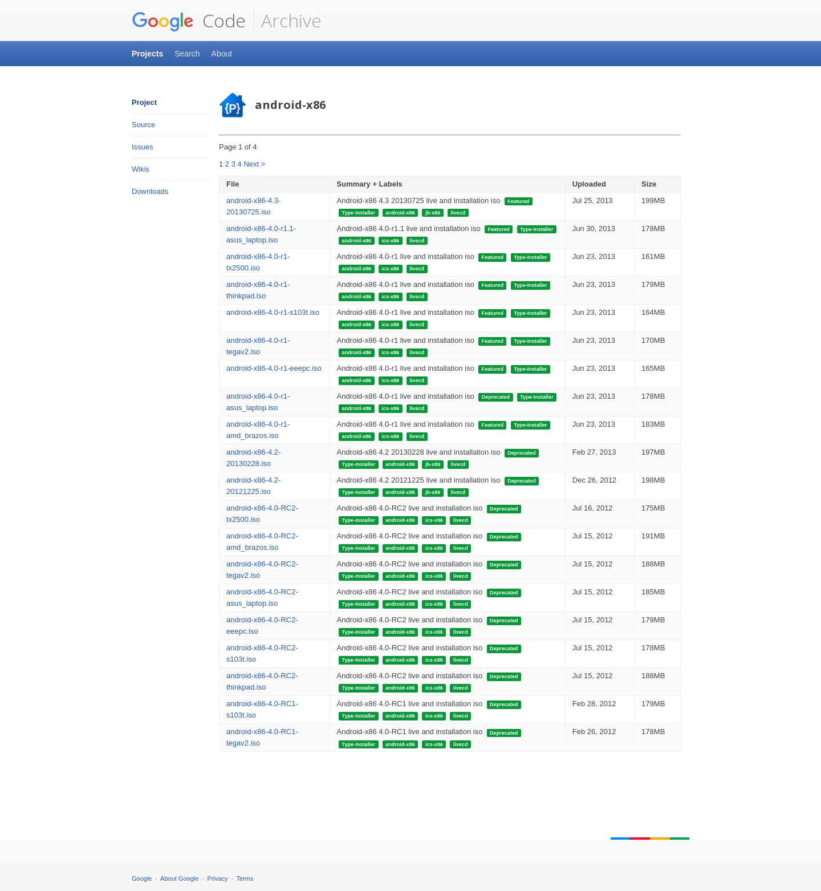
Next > (254, 164)
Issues (142, 147)
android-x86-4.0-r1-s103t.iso (272, 312)
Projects (147, 53)
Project (144, 102)
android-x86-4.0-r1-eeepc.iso (274, 368)
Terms (245, 878)
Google (142, 878)
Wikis (140, 169)
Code (189, 20)
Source (143, 124)
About (222, 53)
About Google (179, 878)
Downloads (150, 191)
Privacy (218, 878)
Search (187, 53)
